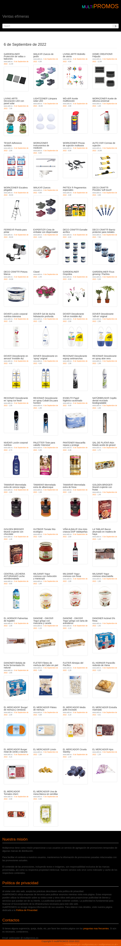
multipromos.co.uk (108, 944)
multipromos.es (89, 944)
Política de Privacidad (26, 910)
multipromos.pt (72, 944)
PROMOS (106, 6)
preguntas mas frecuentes (96, 928)
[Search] (115, 26)
